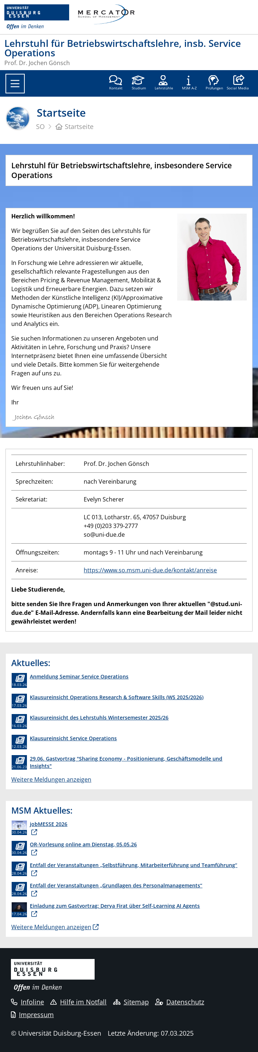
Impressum (32, 1014)
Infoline (27, 1001)
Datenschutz (179, 1001)
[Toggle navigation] (15, 83)
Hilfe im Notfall (78, 1001)
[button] (238, 83)
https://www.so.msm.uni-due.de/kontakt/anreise (150, 570)
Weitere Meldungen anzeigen (51, 779)
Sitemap (131, 1001)
